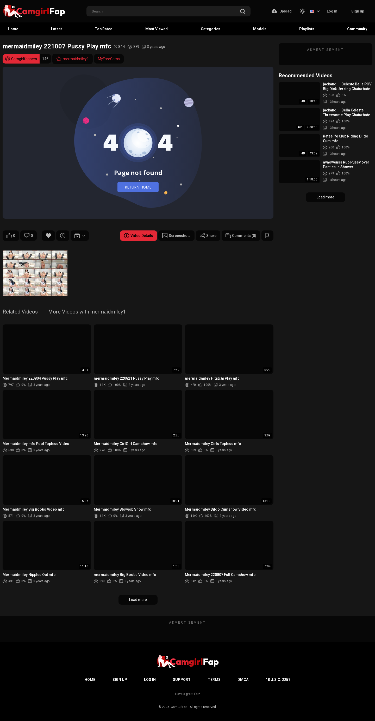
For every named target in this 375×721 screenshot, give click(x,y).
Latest (56, 29)
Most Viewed (156, 29)
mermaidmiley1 (72, 58)
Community (357, 29)
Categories (210, 29)
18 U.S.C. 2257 (278, 680)
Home (13, 29)
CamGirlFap (179, 707)
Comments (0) (241, 235)
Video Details (138, 235)
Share (208, 235)
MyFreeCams (109, 59)
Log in (332, 11)
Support (182, 680)
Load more (138, 600)
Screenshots (176, 235)
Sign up (357, 11)
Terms (214, 680)
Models (259, 29)
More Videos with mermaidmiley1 (87, 312)
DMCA (243, 680)
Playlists (306, 29)
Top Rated (104, 29)
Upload (282, 11)
